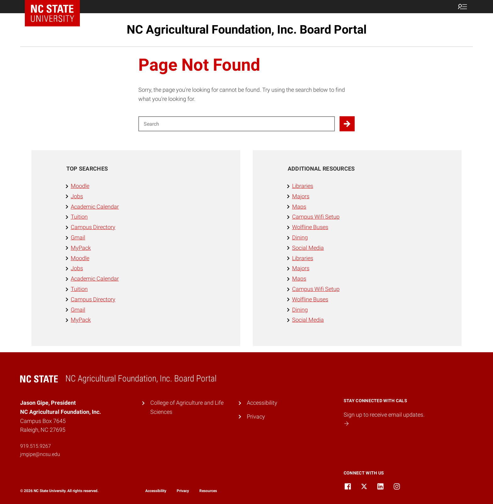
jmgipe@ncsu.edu (40, 454)
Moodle (80, 186)
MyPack (81, 247)
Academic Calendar (95, 206)
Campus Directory (93, 227)
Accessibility (262, 402)
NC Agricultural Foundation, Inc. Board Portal (247, 29)
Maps (299, 206)
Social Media (308, 247)
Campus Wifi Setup (316, 216)
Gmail (78, 237)
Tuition (79, 216)
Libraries (302, 186)
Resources (208, 491)
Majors (300, 196)
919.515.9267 (35, 446)
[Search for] (236, 123)
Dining (300, 237)
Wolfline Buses (310, 227)
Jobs (77, 196)
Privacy (256, 416)
